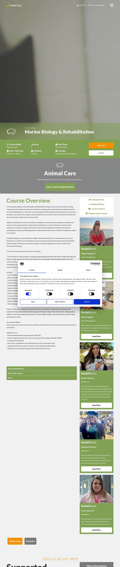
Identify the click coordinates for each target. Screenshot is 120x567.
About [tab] (88, 270)
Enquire (101, 153)
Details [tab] (60, 270)
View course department (60, 186)
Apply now (101, 145)
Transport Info (96, 199)
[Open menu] (110, 5)
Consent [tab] (32, 270)
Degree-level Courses (96, 213)
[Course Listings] (96, 5)
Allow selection (60, 302)
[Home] (14, 5)
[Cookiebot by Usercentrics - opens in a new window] (92, 263)
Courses (32, 128)
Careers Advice (96, 209)
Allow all (87, 302)
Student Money (96, 204)
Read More (96, 336)
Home (27, 128)
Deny (33, 302)
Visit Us (81, 5)
